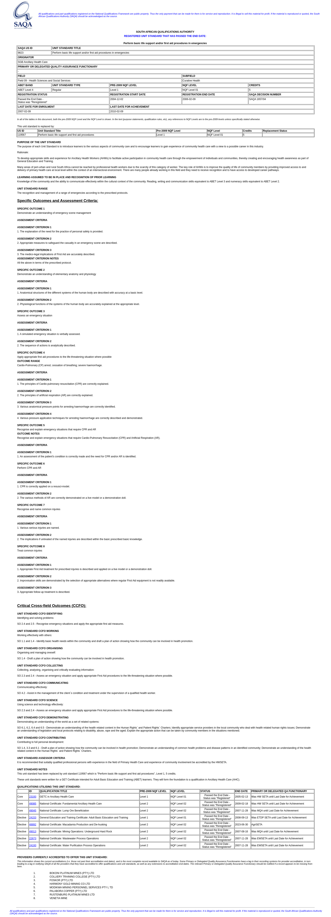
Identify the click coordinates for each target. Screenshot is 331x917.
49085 (32, 803)
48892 (32, 824)
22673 (32, 838)
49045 (32, 810)
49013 (32, 831)
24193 (32, 845)
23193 (32, 796)
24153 (32, 817)
